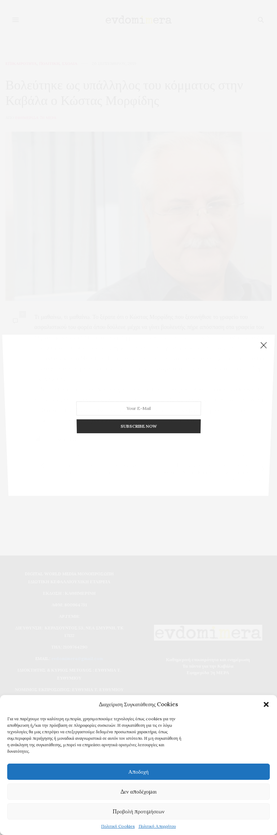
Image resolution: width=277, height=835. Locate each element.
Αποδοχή (138, 771)
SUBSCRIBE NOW (139, 406)
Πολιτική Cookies (118, 826)
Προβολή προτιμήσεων (138, 811)
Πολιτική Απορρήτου (157, 826)
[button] (266, 704)
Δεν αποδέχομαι (138, 791)
